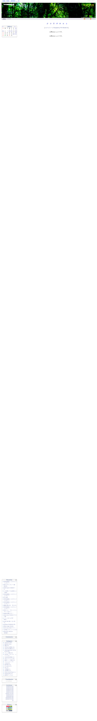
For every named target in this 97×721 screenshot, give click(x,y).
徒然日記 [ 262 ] (8, 644)
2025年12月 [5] (9, 692)
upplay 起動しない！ (9, 613)
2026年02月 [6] (9, 689)
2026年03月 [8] (9, 688)
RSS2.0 (92, 18)
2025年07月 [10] (9, 699)
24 (13, 34)
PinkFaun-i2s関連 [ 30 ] (9, 647)
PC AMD (6, 597)
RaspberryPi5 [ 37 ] (9, 673)
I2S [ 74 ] (6, 667)
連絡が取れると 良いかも (10, 605)
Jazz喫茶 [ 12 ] (8, 670)
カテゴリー (48, 27)
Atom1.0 (86, 18)
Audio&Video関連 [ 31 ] (9, 657)
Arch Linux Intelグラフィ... (10, 627)
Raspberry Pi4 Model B (61, 27)
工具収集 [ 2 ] (7, 669)
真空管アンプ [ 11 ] (9, 675)
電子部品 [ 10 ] (8, 664)
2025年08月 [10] (9, 697)
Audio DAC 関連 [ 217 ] (9, 648)
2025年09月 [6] (9, 696)
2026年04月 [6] (9, 686)
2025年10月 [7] (9, 695)
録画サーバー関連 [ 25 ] (10, 660)
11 (15, 31)
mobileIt (9, 18)
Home (4, 18)
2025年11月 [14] (9, 693)
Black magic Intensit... (9, 626)
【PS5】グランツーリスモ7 (10, 629)
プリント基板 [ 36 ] (9, 652)
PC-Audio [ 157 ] (8, 666)
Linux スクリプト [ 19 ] (9, 658)
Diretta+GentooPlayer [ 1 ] (10, 672)
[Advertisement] (8, 64)
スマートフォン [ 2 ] (9, 661)
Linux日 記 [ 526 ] (8, 642)
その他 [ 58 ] (7, 663)
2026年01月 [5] (9, 690)
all (12, 700)
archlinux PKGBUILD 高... (10, 624)
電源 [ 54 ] (7, 645)
